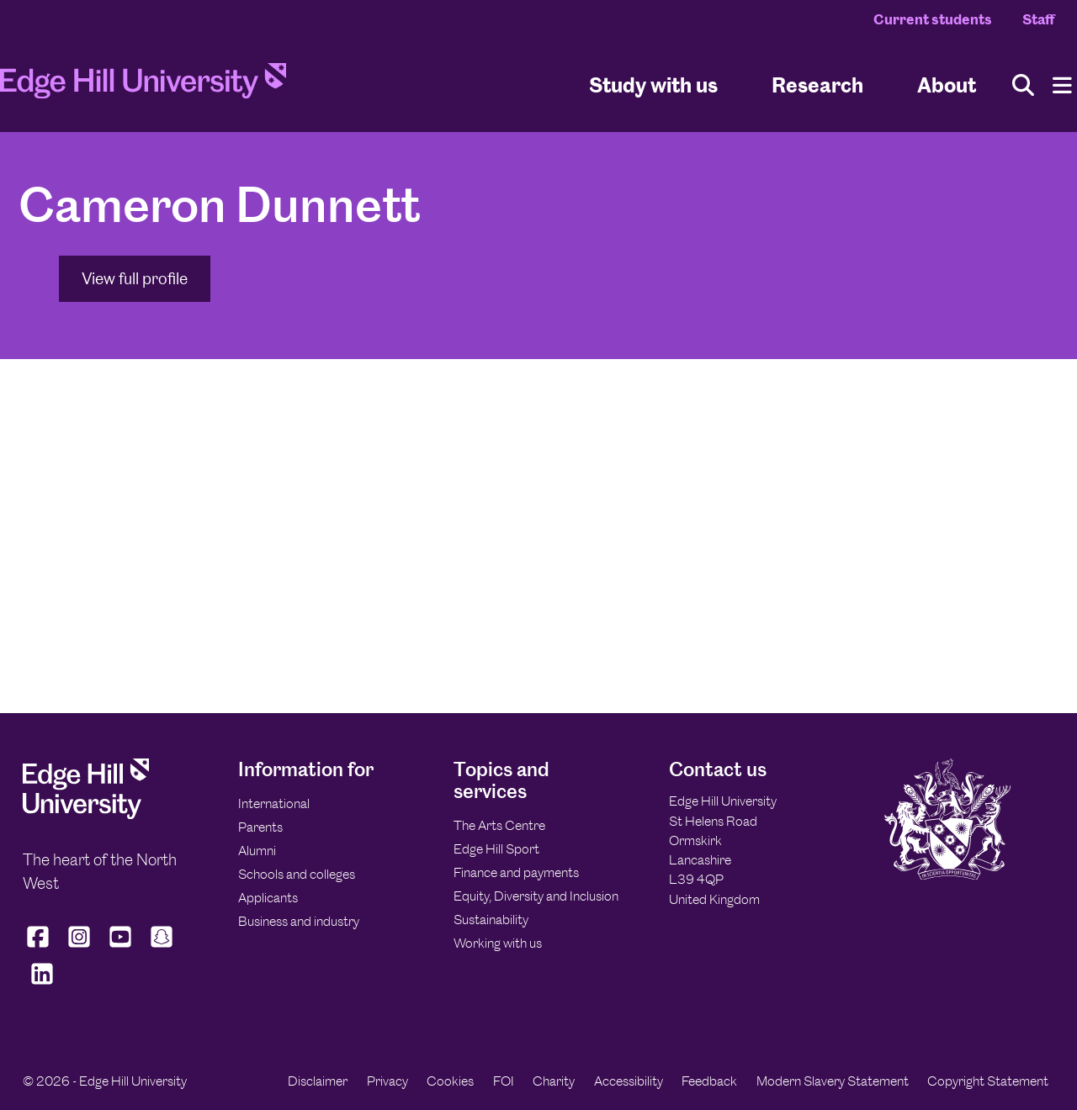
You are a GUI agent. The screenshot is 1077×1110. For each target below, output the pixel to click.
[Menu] (1062, 85)
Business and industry (298, 921)
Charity (554, 1081)
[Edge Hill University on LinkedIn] (42, 984)
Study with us (653, 84)
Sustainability (491, 920)
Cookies (450, 1081)
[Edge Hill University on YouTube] (121, 947)
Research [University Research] (817, 84)
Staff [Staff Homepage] (1038, 19)
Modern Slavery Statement (832, 1081)
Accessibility (628, 1081)
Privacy (387, 1081)
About (946, 84)
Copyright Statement (987, 1081)
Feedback (709, 1081)
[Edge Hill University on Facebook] (40, 947)
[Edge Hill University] (86, 814)
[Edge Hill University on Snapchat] (162, 947)
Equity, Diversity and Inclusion (536, 896)
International (274, 803)
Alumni (257, 851)
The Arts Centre (499, 825)
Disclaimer (318, 1081)
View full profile (135, 278)
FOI (503, 1081)
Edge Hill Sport (496, 849)
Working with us (498, 943)
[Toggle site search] (1023, 85)
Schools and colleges (296, 874)
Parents (260, 827)
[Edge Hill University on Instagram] (79, 947)
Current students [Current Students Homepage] (932, 19)
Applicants (268, 898)
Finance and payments (516, 872)
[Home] (143, 85)
